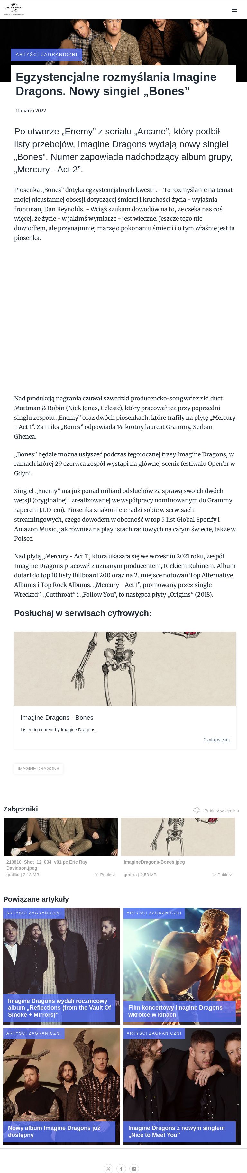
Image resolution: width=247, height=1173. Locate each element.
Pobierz (66, 863)
